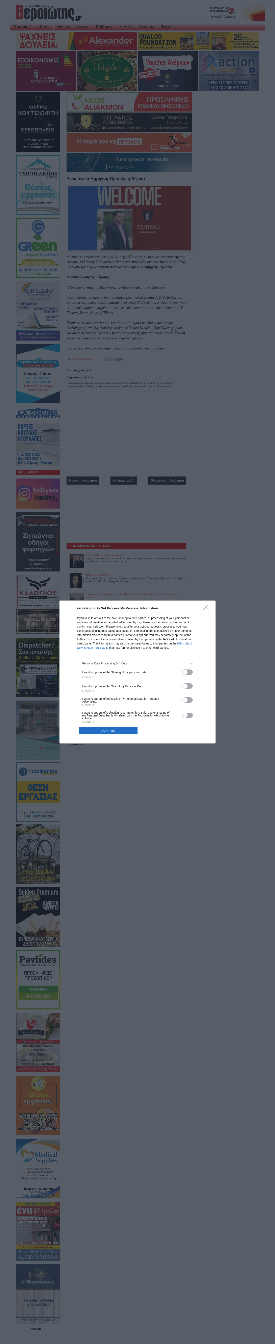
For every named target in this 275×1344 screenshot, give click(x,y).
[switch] (187, 672)
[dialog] (137, 672)
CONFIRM (108, 730)
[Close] (207, 608)
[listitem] (137, 663)
